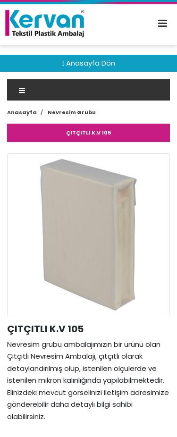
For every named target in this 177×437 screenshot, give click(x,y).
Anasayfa (22, 112)
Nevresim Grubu (72, 112)
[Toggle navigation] (88, 90)
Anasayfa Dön (88, 63)
